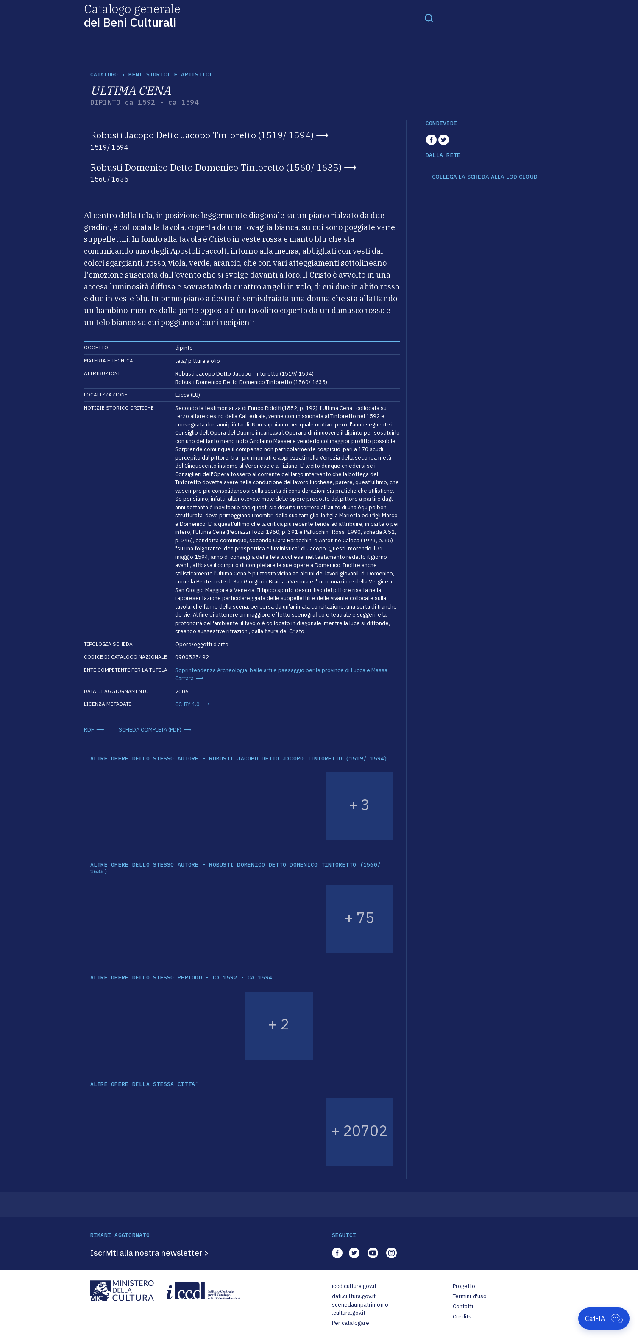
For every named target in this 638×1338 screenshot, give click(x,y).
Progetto (464, 1286)
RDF (89, 729)
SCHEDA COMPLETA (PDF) (150, 729)
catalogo (104, 74)
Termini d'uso (470, 1296)
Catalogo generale (132, 15)
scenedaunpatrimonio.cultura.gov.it (360, 1309)
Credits (462, 1316)
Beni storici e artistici (170, 74)
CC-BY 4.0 (187, 704)
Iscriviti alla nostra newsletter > (149, 1253)
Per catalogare (351, 1323)
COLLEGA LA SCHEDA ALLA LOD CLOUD (485, 177)
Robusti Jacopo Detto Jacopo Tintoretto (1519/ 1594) (202, 135)
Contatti (463, 1306)
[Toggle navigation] (429, 18)
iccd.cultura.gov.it (354, 1286)
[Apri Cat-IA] (604, 1318)
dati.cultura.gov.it (354, 1296)
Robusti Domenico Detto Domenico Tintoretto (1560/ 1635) (216, 167)
